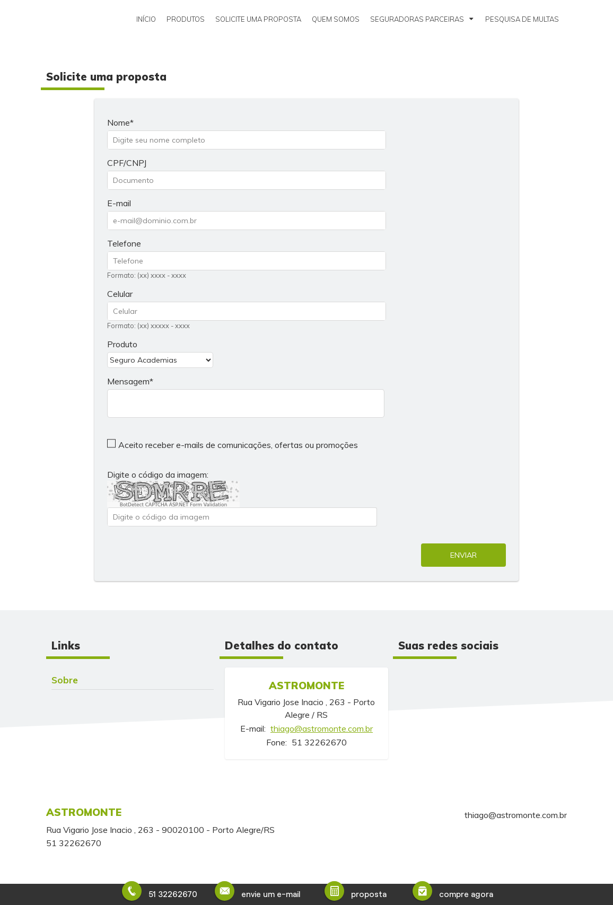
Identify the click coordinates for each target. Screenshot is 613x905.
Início (146, 19)
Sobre (64, 680)
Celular (120, 293)
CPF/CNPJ (126, 162)
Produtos (186, 19)
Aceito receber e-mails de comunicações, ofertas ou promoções (238, 445)
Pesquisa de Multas (522, 19)
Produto (122, 344)
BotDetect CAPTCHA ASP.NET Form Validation (173, 504)
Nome (118, 122)
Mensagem (128, 381)
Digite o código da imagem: (157, 474)
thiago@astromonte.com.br (321, 728)
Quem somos (336, 19)
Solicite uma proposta (258, 19)
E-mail (119, 203)
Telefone (124, 243)
